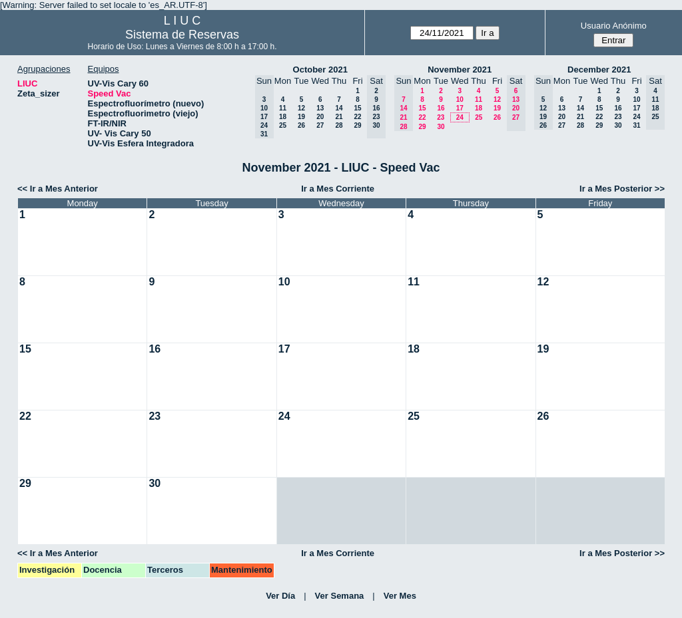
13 (320, 108)
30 (440, 126)
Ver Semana (339, 596)
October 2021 (320, 70)
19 (301, 116)
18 (282, 116)
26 (301, 125)
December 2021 (599, 70)
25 (282, 125)
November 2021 (460, 70)
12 (301, 108)
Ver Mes (400, 596)
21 (338, 116)
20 (320, 116)
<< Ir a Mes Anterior (57, 189)
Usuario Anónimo (614, 26)
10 (460, 99)
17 (460, 108)
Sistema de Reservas (182, 34)
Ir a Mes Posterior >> (622, 189)
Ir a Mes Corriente (337, 189)
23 (440, 117)
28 (338, 125)
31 (636, 125)
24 (460, 117)
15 (357, 108)
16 (440, 108)
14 (338, 108)
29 (357, 125)
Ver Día (280, 596)
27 (320, 125)
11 (282, 108)
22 (357, 116)
